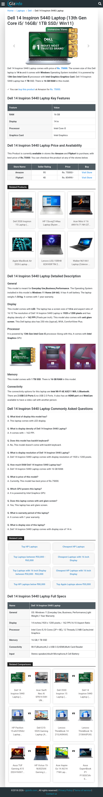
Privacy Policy (65, 790)
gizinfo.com (31, 790)
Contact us (51, 793)
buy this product (27, 89)
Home (10, 10)
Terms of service (82, 790)
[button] (14, 46)
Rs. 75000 (55, 89)
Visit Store (87, 172)
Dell (30, 10)
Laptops (21, 10)
